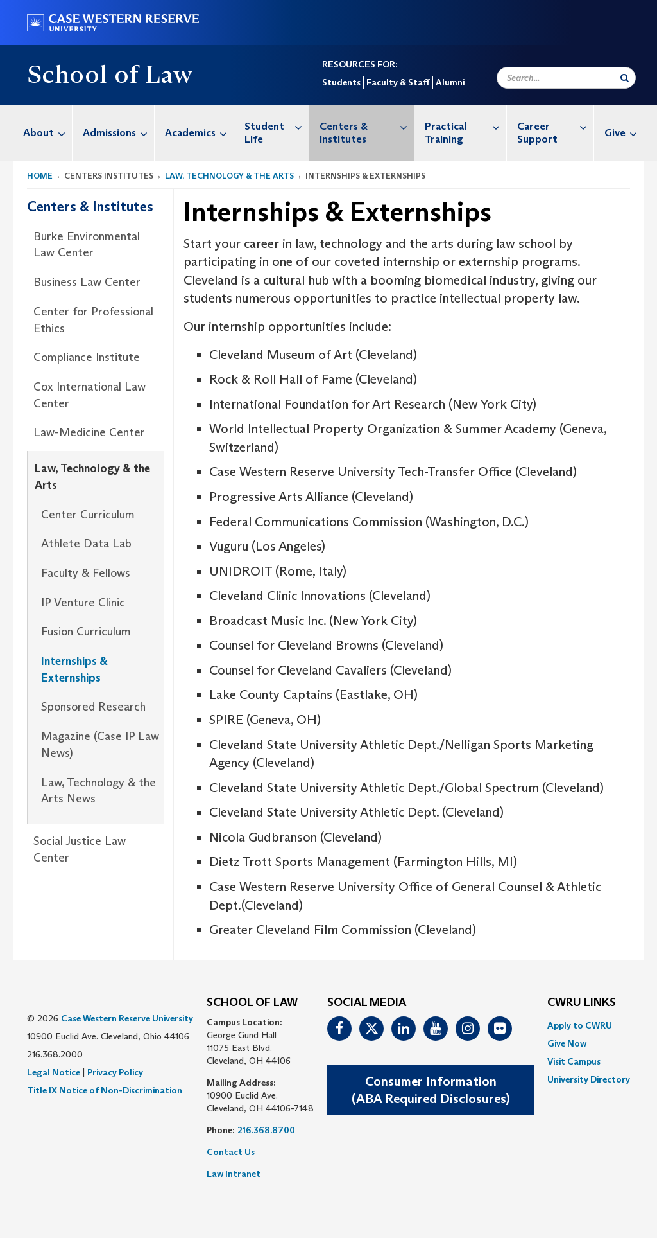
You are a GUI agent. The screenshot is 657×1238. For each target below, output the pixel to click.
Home (40, 176)
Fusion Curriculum (86, 631)
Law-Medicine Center (89, 432)
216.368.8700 (266, 1130)
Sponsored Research (93, 707)
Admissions (118, 132)
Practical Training (466, 126)
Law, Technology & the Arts (229, 176)
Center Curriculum (88, 515)
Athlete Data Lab (86, 543)
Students (341, 82)
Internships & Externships (74, 669)
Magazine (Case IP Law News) (100, 744)
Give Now (566, 1043)
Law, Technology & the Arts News (98, 790)
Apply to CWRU (579, 1025)
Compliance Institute (86, 357)
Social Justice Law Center (79, 849)
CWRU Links (581, 1002)
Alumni (450, 82)
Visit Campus (574, 1061)
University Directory (588, 1079)
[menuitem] (43, 133)
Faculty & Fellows (85, 573)
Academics (199, 132)
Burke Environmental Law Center (86, 244)
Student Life (276, 126)
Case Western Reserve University (127, 1018)
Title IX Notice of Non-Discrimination (104, 1090)
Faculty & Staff (398, 82)
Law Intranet (233, 1174)
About (47, 132)
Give (624, 132)
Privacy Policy (115, 1072)
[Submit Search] (624, 78)
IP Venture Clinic (83, 603)
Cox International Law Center (89, 395)
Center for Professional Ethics (93, 320)
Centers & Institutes (367, 126)
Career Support (555, 126)
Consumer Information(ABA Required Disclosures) (430, 1090)
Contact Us (231, 1152)
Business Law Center (87, 282)
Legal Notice (53, 1072)
